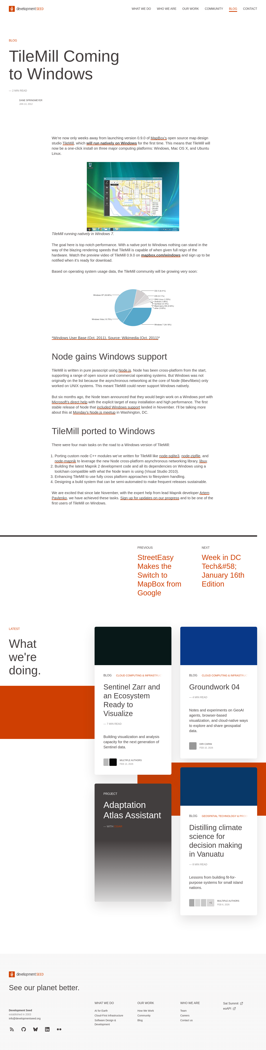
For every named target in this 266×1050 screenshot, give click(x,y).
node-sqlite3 (169, 456)
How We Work (145, 1010)
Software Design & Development (105, 1022)
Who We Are (190, 1003)
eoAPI (229, 1008)
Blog (233, 8)
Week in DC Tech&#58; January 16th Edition (223, 570)
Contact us (186, 1020)
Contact (250, 8)
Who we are (166, 8)
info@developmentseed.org (24, 1018)
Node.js (125, 370)
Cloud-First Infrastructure (109, 1015)
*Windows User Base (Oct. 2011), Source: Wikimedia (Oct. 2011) (105, 338)
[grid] (176, 775)
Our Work (145, 1003)
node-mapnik (65, 461)
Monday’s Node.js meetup (94, 412)
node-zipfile (190, 456)
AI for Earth (101, 1010)
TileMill (68, 143)
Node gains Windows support (109, 356)
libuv (203, 461)
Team (183, 1010)
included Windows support (118, 407)
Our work (190, 8)
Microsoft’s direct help (69, 402)
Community (214, 8)
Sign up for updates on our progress (149, 498)
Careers (185, 1015)
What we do (141, 8)
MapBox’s (159, 138)
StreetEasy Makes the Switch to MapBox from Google (159, 575)
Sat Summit (233, 1003)
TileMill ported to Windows (103, 431)
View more (218, 841)
